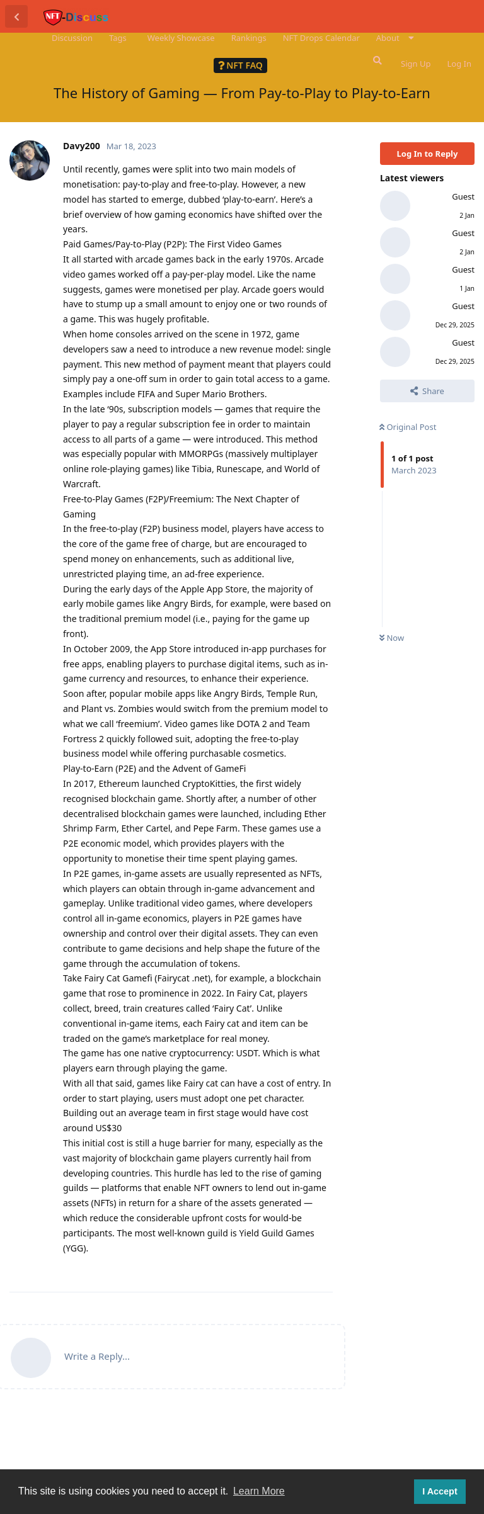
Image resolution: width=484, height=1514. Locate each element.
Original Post (407, 426)
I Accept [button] (439, 1491)
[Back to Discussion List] (16, 16)
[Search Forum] (376, 60)
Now (391, 637)
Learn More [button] (259, 1491)
